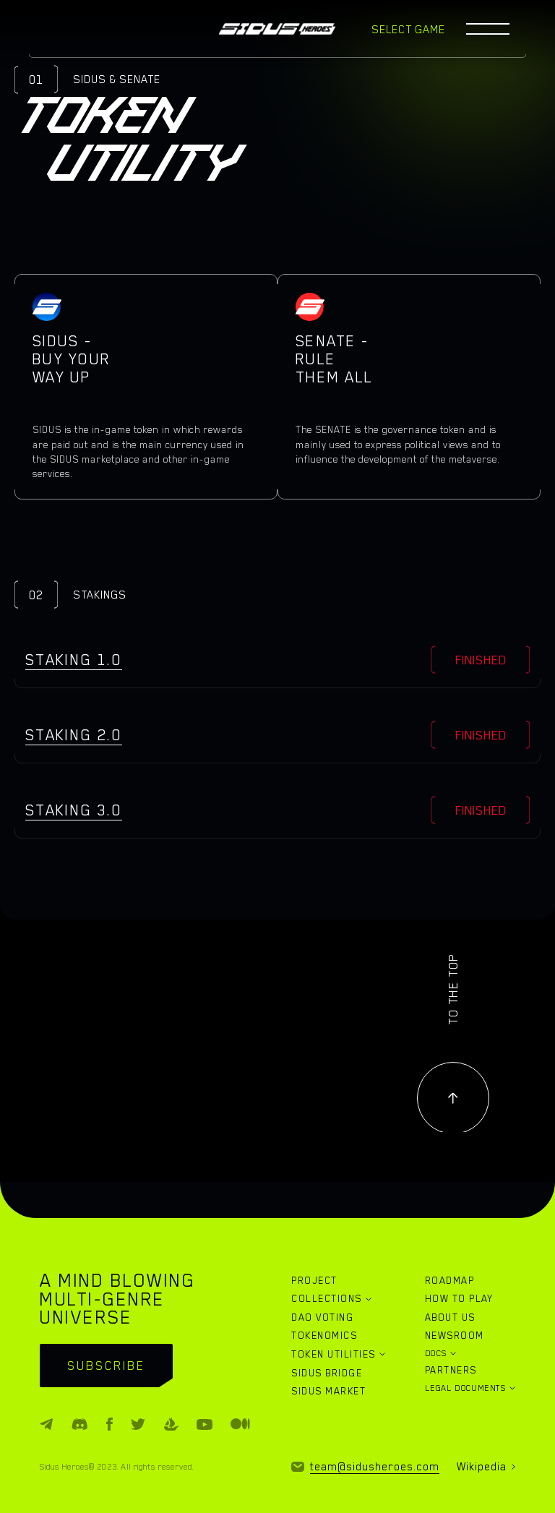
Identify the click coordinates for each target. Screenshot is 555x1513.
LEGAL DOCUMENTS (465, 1388)
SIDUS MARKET (328, 1391)
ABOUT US (450, 1317)
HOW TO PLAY (459, 1298)
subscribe (106, 1365)
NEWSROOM (454, 1335)
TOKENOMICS (324, 1335)
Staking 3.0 (73, 810)
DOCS (436, 1353)
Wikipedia (482, 1466)
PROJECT (314, 1280)
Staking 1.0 (73, 660)
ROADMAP (449, 1280)
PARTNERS (451, 1370)
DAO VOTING (322, 1317)
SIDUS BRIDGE (326, 1373)
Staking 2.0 (73, 735)
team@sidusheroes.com (374, 1466)
